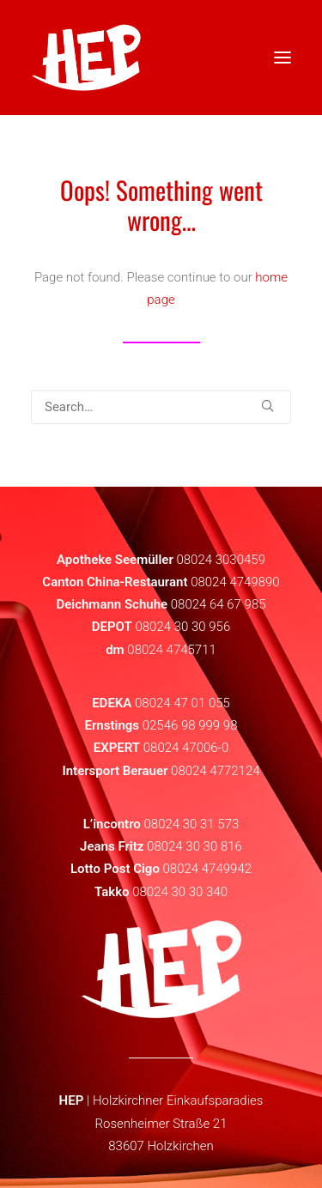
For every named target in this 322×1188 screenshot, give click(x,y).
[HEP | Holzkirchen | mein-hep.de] (86, 57)
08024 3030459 (220, 559)
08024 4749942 (207, 868)
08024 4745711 (171, 650)
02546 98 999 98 (190, 725)
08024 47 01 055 (182, 703)
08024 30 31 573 (191, 824)
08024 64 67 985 (218, 604)
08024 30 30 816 (194, 846)
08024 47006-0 (185, 747)
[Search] (161, 407)
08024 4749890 (235, 582)
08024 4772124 (215, 771)
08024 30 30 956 (182, 626)
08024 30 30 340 (180, 892)
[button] (267, 405)
